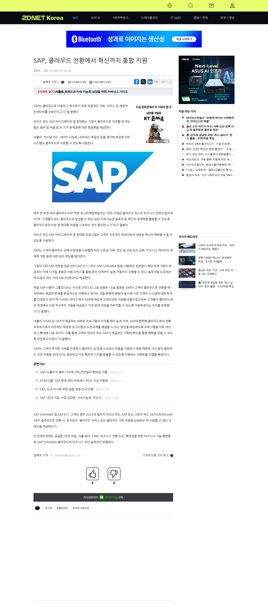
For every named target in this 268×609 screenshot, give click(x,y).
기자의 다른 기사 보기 (158, 455)
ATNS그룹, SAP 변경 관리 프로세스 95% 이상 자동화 (74, 380)
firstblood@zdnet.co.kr (67, 455)
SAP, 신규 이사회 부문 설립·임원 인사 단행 (66, 389)
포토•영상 (227, 17)
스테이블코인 (149, 17)
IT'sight (176, 17)
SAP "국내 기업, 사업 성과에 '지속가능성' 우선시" (71, 397)
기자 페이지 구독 (77, 82)
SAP (49, 508)
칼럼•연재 (201, 17)
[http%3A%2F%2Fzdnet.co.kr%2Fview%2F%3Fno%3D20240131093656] (150, 81)
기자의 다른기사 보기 (100, 82)
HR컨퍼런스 (120, 17)
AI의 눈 (95, 17)
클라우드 (63, 508)
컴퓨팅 (37, 71)
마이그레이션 (82, 508)
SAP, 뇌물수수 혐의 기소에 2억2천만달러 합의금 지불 (73, 372)
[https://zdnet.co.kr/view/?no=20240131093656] (136, 81)
